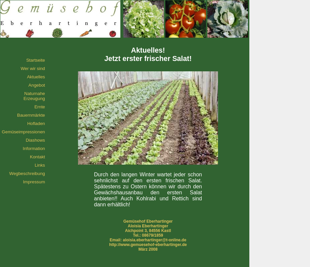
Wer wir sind (33, 68)
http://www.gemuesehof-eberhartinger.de (148, 244)
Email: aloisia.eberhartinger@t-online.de (148, 240)
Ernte (39, 106)
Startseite (35, 60)
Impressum (34, 181)
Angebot (36, 85)
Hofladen (36, 123)
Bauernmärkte (31, 115)
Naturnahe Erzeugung (34, 96)
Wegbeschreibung (27, 173)
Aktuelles (36, 76)
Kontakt (37, 156)
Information (34, 148)
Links (40, 165)
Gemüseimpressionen (23, 131)
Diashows (35, 140)
